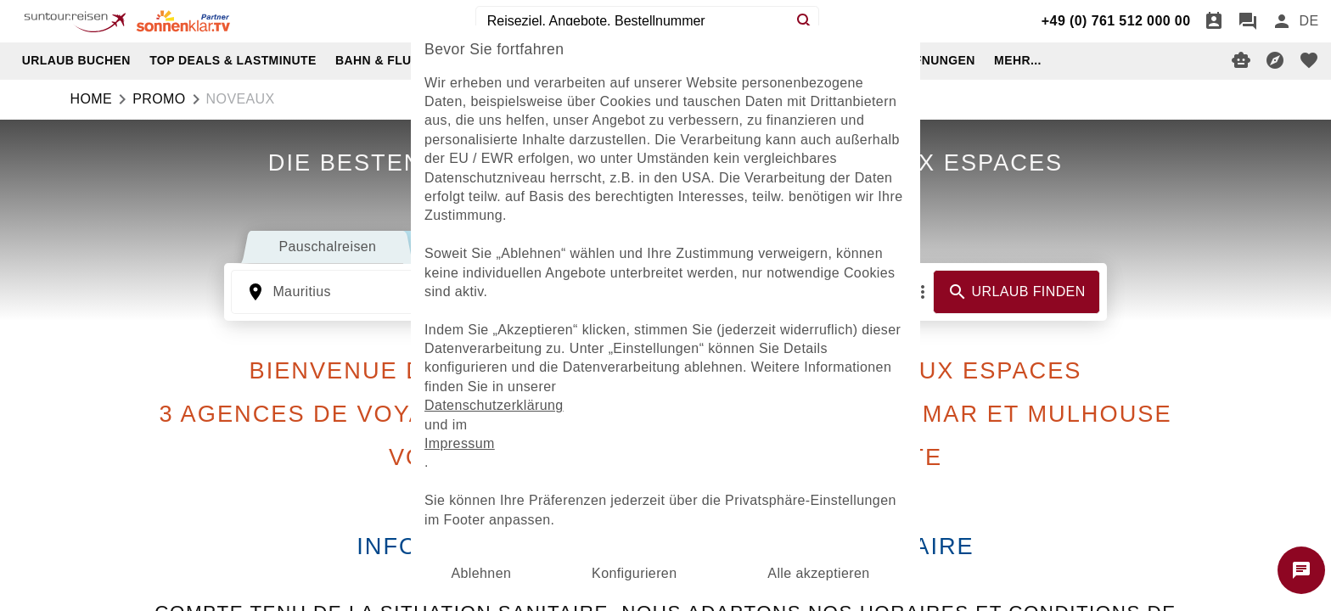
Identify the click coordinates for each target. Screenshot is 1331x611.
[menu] (1308, 21)
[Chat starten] (1301, 570)
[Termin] (1214, 21)
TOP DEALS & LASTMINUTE (233, 60)
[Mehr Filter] (923, 292)
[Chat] (1248, 21)
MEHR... (1018, 60)
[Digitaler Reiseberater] (1241, 60)
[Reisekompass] (1275, 60)
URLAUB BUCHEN (76, 60)
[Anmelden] (1282, 21)
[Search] (805, 21)
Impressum (459, 443)
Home (91, 99)
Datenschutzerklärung (494, 405)
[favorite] (1309, 60)
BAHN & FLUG (378, 60)
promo (158, 99)
